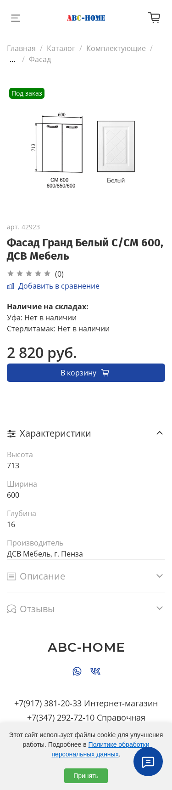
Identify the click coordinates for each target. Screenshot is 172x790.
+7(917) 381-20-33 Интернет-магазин (86, 703)
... (12, 59)
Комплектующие (116, 48)
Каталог (61, 48)
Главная (21, 48)
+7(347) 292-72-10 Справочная (86, 717)
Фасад (40, 59)
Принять (86, 775)
